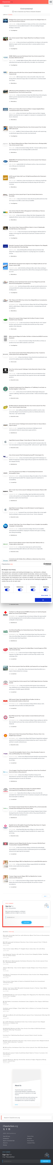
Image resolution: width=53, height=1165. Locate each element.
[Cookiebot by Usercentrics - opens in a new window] (44, 564)
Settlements (6, 1138)
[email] (26, 917)
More (16, 1104)
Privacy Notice (30, 1140)
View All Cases (6, 1136)
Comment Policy (31, 1142)
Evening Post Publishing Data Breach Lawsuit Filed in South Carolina (22, 1035)
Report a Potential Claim (9, 1140)
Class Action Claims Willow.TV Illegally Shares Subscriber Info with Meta (24, 948)
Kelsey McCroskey (14, 380)
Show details (44, 595)
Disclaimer (29, 1138)
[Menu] (50, 2)
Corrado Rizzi (13, 482)
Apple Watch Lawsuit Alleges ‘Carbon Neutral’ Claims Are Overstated (26, 440)
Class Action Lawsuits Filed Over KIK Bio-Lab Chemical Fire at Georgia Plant (28, 666)
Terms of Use (30, 1136)
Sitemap (5, 1145)
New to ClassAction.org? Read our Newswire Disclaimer (26, 12)
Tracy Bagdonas (14, 30)
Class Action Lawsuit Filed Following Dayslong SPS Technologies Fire (26, 455)
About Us (5, 1142)
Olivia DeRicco (14, 83)
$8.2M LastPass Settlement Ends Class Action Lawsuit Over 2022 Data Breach (25, 1047)
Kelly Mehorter (14, 432)
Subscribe (26, 922)
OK (43, 600)
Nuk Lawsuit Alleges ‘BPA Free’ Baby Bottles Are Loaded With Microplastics (28, 861)
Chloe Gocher (14, 329)
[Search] (26, 1117)
